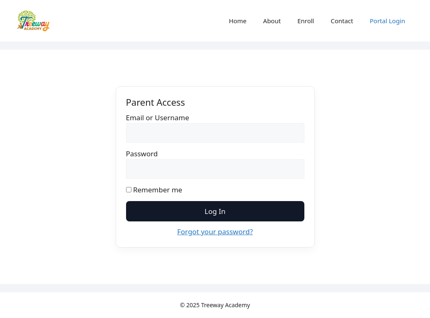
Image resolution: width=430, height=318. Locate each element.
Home (238, 21)
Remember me (154, 189)
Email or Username (157, 117)
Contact (341, 21)
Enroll (305, 21)
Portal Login (387, 21)
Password (142, 153)
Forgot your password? (215, 231)
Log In (214, 211)
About (272, 21)
